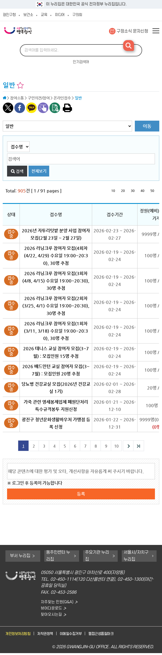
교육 (44, 15)
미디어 (60, 15)
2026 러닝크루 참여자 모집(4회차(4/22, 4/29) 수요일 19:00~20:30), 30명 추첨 (56, 255)
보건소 (28, 15)
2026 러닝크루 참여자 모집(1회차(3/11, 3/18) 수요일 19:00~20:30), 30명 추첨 (56, 331)
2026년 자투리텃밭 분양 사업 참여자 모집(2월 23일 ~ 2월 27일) (56, 234)
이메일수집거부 (80, 635)
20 (123, 190)
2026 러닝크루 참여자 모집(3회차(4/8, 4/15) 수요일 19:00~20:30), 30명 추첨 (55, 281)
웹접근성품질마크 (114, 635)
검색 (19, 171)
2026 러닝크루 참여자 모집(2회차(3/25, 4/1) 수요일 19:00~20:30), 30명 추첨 (55, 306)
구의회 (77, 15)
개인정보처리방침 (20, 635)
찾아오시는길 (52, 616)
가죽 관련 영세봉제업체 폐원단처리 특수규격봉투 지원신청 (56, 405)
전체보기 (38, 171)
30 (133, 190)
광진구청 (9, 15)
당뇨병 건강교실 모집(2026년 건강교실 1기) (55, 387)
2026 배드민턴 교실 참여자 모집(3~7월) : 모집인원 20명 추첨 (55, 370)
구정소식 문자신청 (132, 31)
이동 (147, 126)
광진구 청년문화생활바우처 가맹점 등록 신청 (56, 423)
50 (152, 190)
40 (142, 190)
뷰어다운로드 (52, 609)
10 (113, 190)
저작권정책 (51, 635)
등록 (81, 493)
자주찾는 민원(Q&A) (58, 602)
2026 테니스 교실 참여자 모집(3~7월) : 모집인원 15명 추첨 (56, 352)
